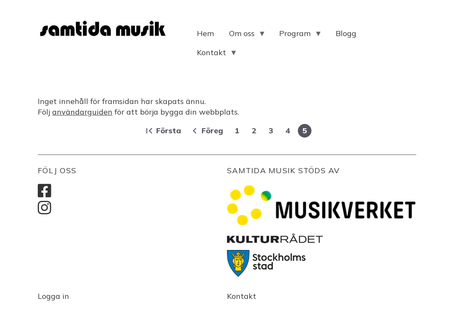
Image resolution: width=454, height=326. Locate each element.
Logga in (53, 296)
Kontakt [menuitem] (213, 55)
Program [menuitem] (297, 35)
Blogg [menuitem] (346, 33)
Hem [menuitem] (205, 33)
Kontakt (241, 296)
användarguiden (82, 112)
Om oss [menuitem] (243, 35)
